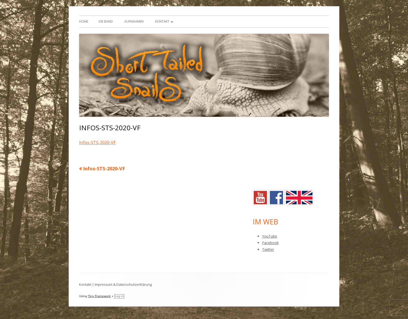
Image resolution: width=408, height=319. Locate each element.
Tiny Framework (99, 296)
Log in (119, 296)
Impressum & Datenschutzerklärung (123, 284)
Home (83, 21)
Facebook (270, 242)
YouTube (269, 236)
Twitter (268, 249)
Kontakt (162, 21)
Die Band (106, 21)
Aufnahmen (134, 21)
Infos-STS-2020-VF (97, 142)
